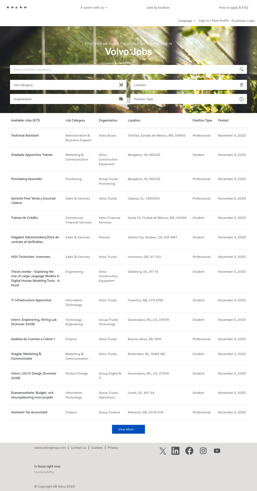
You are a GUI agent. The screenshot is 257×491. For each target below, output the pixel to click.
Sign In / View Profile (214, 21)
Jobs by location (158, 7)
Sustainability (44, 472)
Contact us (78, 447)
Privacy (113, 447)
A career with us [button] (94, 7)
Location (140, 85)
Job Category (23, 85)
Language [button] (186, 21)
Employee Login (243, 21)
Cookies (97, 447)
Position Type (143, 99)
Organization (22, 99)
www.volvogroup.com (50, 447)
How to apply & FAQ (233, 7)
